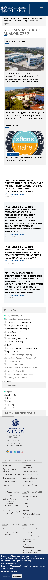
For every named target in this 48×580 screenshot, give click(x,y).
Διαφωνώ (17, 576)
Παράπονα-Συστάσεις (31, 536)
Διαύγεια (6, 485)
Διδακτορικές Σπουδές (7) (16, 338)
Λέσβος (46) (11, 395)
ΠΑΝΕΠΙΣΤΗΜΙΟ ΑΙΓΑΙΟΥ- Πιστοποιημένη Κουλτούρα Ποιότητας (24, 159)
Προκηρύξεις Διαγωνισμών (27, 467)
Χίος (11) (9, 398)
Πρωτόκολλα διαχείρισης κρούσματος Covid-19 (11, 512)
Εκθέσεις (26, 503)
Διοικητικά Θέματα (30, 478)
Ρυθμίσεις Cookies (9, 571)
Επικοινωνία (27, 532)
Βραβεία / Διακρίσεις (30, 475)
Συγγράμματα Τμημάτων (11, 492)
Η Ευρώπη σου (8, 496)
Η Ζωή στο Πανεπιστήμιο (22, 18)
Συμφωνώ (6, 576)
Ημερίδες (26, 511)
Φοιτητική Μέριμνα (30, 485)
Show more (6, 381)
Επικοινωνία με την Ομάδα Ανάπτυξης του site (32, 551)
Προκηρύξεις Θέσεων (30, 471)
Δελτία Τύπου (8, 529)
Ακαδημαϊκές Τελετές (30, 496)
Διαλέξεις (26, 500)
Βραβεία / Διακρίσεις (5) (15, 342)
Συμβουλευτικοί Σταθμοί (11, 475)
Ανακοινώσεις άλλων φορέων (27, 20)
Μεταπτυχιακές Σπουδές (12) (17, 329)
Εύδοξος (6, 489)
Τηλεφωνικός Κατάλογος (31, 529)
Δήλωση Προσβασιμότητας (29, 546)
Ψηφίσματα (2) (12, 351)
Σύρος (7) (10, 408)
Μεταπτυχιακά (28, 482)
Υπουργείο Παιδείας (10, 482)
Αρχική (6, 18)
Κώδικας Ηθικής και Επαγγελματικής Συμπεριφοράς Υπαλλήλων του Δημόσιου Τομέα (12, 503)
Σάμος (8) (10, 405)
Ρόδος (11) (10, 401)
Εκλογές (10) (11, 335)
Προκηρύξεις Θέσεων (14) (16, 325)
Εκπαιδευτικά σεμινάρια (31, 507)
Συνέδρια (26, 517)
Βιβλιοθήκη (7, 466)
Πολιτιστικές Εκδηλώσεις (31, 514)
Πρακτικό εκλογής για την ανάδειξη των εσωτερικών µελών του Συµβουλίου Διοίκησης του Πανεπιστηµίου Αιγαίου (24, 115)
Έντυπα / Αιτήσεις (9, 478)
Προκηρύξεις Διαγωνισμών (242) (19, 322)
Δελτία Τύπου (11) (13, 332)
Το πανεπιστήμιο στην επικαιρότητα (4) (21, 348)
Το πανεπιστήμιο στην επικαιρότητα (10, 533)
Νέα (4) (9, 345)
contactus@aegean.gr (14, 445)
